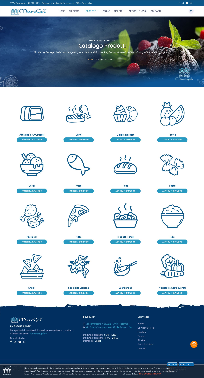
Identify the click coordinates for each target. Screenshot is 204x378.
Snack (31, 287)
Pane (125, 185)
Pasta (172, 185)
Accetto (172, 364)
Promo (106, 11)
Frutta (172, 134)
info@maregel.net (38, 333)
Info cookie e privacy (150, 374)
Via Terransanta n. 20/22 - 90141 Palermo (30, 3)
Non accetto (186, 364)
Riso (172, 236)
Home (62, 11)
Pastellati (32, 236)
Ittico (79, 185)
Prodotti (91, 11)
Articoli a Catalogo (32, 140)
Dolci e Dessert (125, 134)
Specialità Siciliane (78, 287)
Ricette (118, 11)
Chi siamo (74, 11)
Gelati (31, 185)
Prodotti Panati (125, 236)
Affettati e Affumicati (32, 134)
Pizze (79, 236)
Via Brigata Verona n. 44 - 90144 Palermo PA (72, 3)
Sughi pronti (125, 287)
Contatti (155, 11)
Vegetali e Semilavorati (172, 287)
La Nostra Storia (146, 327)
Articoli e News (137, 11)
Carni (78, 134)
